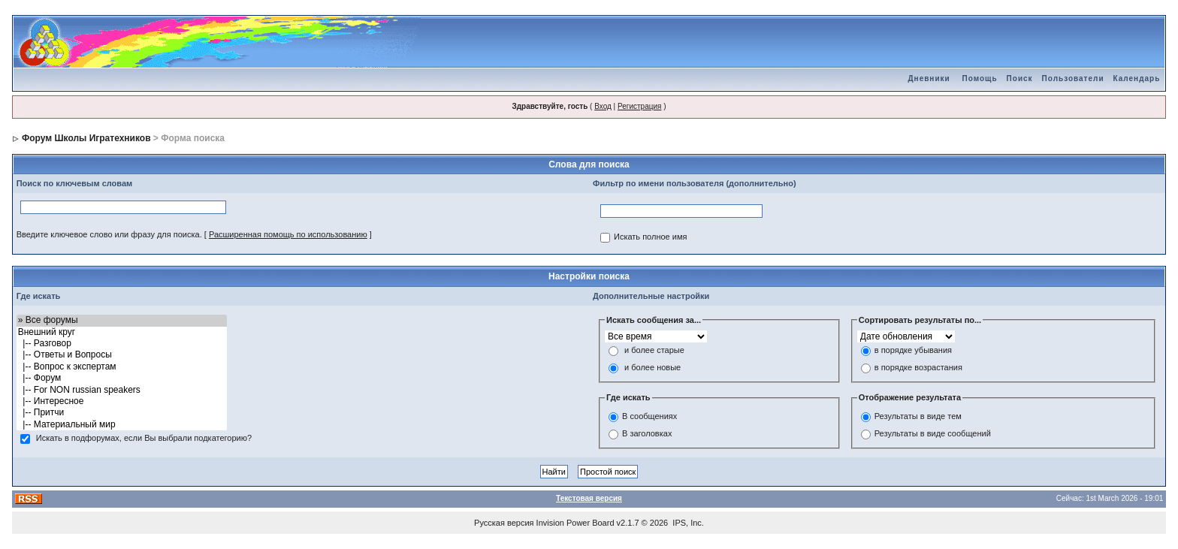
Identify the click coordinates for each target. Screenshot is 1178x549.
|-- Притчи (122, 412)
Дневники (929, 78)
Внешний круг (122, 332)
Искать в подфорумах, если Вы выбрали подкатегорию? (144, 438)
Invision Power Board (575, 522)
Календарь (1137, 78)
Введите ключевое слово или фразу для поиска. (109, 234)
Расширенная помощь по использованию (288, 234)
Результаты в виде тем (918, 416)
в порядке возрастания (918, 368)
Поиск (1020, 78)
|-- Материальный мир (122, 424)
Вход (603, 106)
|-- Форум (122, 378)
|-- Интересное (122, 401)
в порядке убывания (913, 350)
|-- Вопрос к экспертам (122, 367)
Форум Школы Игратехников (86, 138)
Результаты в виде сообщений (932, 433)
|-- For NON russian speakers (122, 390)
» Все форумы (122, 320)
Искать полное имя (650, 237)
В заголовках (647, 433)
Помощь (979, 78)
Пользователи (1073, 78)
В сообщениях (649, 416)
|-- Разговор (122, 343)
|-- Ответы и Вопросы (122, 354)
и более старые (654, 350)
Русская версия (503, 522)
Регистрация (639, 106)
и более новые (652, 368)
